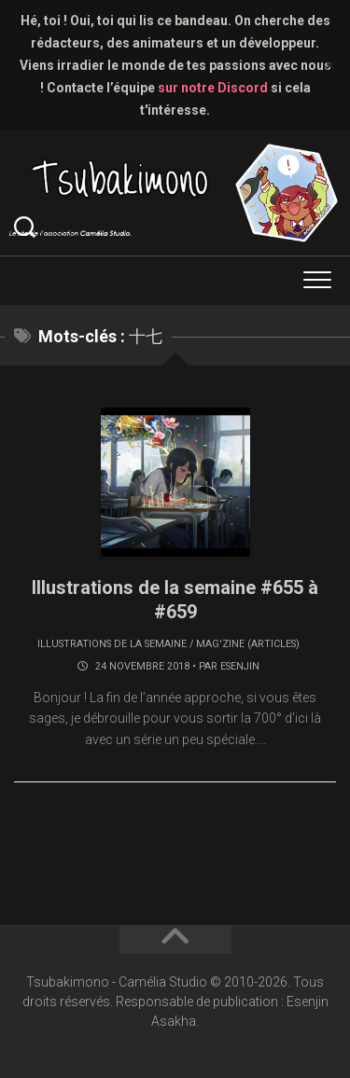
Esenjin (239, 666)
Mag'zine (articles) (248, 644)
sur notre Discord (213, 87)
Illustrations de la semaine (112, 644)
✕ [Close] (330, 66)
